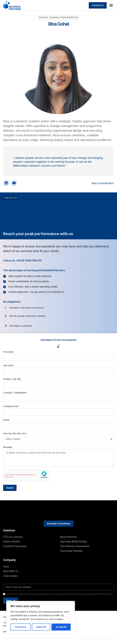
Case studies (10, 576)
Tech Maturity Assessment (74, 546)
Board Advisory (68, 537)
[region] (40, 617)
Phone (6, 420)
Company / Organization (15, 392)
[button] (111, 5)
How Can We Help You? (15, 433)
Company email (10, 406)
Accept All (61, 627)
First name (8, 352)
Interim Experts (11, 541)
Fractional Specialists (15, 546)
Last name (8, 365)
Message (7, 447)
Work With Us (10, 571)
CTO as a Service (13, 537)
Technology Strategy (71, 551)
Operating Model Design (73, 541)
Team (6, 566)
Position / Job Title (12, 379)
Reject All (41, 627)
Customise (20, 627)
